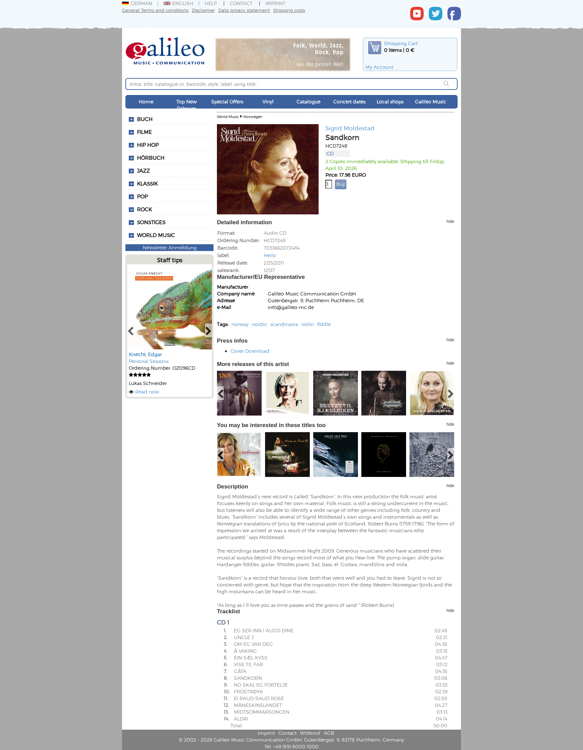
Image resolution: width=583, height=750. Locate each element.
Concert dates (349, 101)
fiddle (324, 324)
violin (307, 324)
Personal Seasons (148, 361)
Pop (142, 196)
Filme (144, 132)
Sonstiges (151, 222)
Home (146, 101)
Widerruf (310, 733)
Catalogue (308, 101)
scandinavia (284, 324)
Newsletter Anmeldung (170, 247)
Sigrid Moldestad (350, 127)
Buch (145, 119)
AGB (329, 733)
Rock (144, 209)
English (178, 3)
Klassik (147, 183)
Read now (147, 392)
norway (240, 324)
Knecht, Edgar (145, 354)
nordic (259, 324)
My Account (379, 67)
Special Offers (227, 101)
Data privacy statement (244, 10)
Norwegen (252, 116)
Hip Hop (148, 145)
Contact (241, 3)
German (137, 3)
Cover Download (249, 351)
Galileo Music (430, 101)
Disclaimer (203, 10)
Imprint (275, 3)
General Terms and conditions (155, 10)
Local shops (390, 101)
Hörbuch (150, 158)
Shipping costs (289, 10)
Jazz (143, 171)
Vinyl (268, 101)
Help (211, 3)
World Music (156, 235)
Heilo (270, 255)
